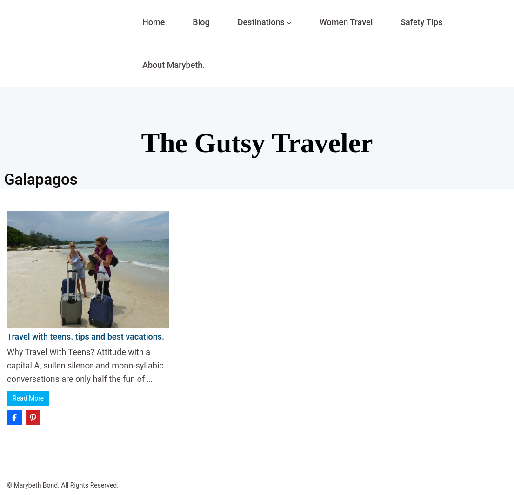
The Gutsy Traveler (257, 142)
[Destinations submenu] (289, 22)
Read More (28, 398)
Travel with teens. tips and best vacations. (85, 336)
